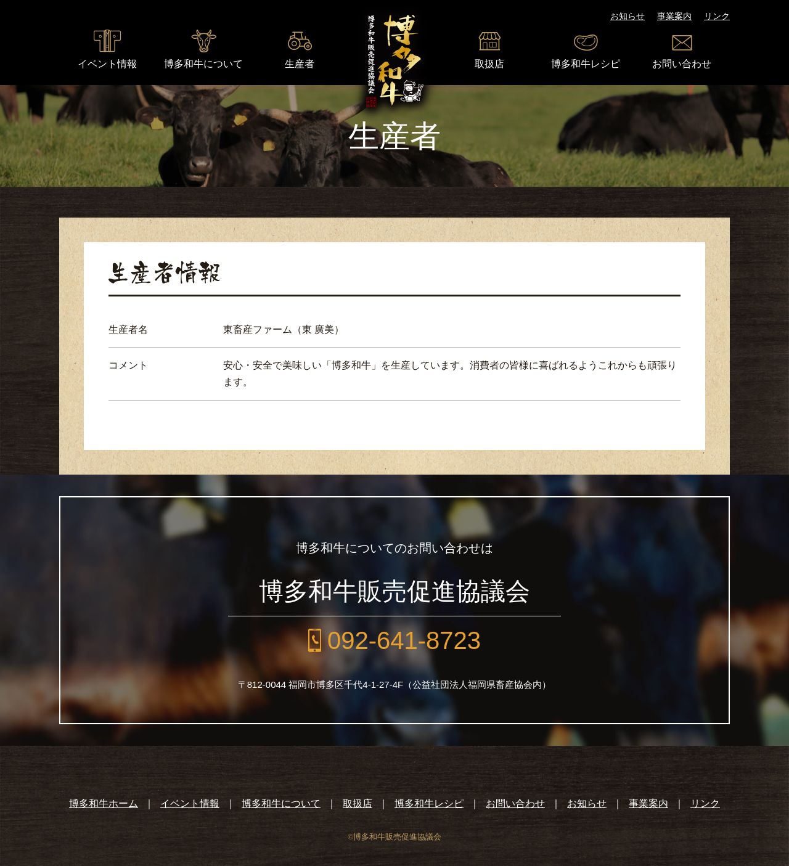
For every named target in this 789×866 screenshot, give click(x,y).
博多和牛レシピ (585, 64)
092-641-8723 (404, 640)
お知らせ (627, 16)
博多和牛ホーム (103, 803)
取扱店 (489, 64)
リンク (717, 16)
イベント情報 (107, 64)
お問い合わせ (681, 64)
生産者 (299, 64)
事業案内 (674, 16)
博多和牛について (203, 64)
